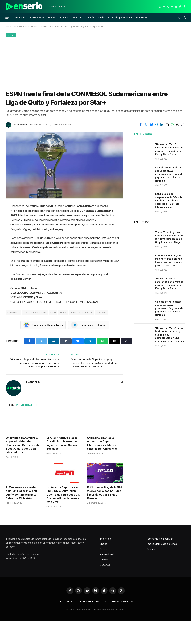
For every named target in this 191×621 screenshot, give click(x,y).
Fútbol (11, 35)
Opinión (90, 17)
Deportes (77, 17)
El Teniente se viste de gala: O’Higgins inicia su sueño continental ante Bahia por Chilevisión (21, 493)
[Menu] (7, 17)
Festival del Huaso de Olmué (162, 543)
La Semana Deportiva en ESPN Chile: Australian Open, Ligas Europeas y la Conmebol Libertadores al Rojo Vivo (63, 494)
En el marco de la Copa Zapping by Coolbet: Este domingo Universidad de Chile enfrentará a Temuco (94, 363)
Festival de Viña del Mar (160, 538)
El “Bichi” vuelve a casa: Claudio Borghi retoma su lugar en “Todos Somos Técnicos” (62, 443)
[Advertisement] (95, 63)
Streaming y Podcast (120, 17)
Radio (101, 17)
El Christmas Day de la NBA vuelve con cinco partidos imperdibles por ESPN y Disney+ (105, 493)
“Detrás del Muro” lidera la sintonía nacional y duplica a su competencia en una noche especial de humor (170, 335)
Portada (9, 26)
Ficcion (64, 17)
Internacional (36, 17)
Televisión (19, 17)
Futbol (63, 312)
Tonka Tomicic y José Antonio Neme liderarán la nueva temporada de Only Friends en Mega (169, 237)
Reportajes (141, 17)
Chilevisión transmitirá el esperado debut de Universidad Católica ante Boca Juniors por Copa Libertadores (23, 445)
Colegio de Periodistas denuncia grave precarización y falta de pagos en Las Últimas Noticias (169, 174)
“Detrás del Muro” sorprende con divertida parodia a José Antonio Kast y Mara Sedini (169, 149)
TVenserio (22, 124)
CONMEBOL (13, 312)
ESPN (53, 312)
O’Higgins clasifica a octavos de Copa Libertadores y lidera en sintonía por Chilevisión (102, 443)
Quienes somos (66, 601)
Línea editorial (90, 601)
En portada (143, 134)
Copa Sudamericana (35, 312)
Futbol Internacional (81, 312)
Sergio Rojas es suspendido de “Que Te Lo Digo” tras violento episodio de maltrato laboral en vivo (169, 200)
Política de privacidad (120, 601)
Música (52, 17)
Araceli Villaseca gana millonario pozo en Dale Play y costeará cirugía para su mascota (169, 260)
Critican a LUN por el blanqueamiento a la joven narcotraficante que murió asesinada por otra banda (34, 363)
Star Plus (101, 312)
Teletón (151, 549)
